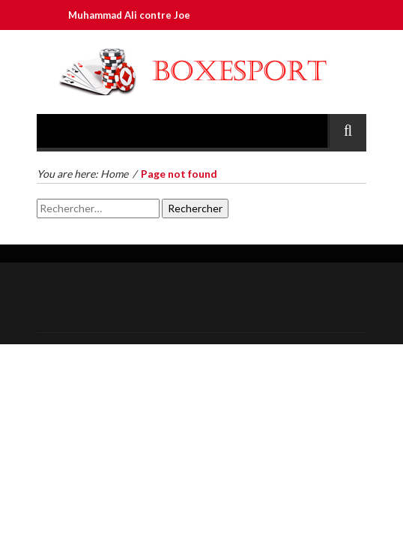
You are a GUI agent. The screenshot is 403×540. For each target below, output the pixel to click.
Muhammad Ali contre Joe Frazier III (155, 15)
